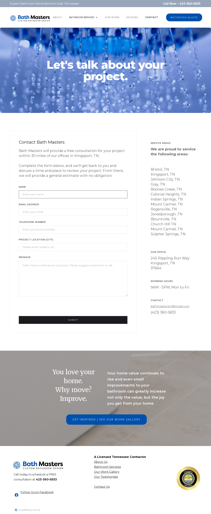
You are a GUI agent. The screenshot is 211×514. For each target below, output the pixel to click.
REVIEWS (132, 17)
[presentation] (46, 308)
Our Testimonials (106, 476)
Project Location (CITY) (36, 239)
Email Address (29, 204)
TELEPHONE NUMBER (32, 222)
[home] (30, 17)
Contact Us (102, 486)
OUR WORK (112, 17)
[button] (83, 17)
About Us (100, 462)
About (57, 17)
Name (22, 187)
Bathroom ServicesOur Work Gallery (107, 469)
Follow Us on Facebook (37, 492)
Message (25, 257)
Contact (151, 17)
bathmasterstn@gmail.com (170, 306)
